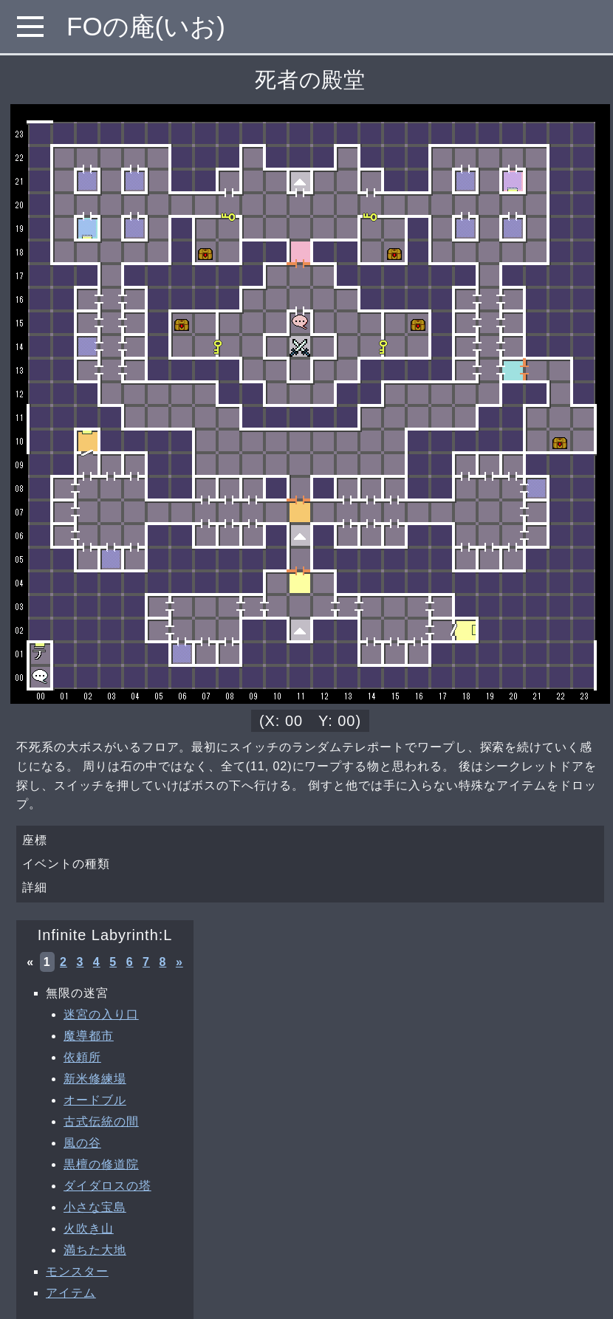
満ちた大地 (95, 1250)
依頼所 (82, 1057)
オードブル (95, 1100)
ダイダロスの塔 (107, 1185)
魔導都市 (89, 1035)
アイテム (71, 1293)
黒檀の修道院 (101, 1164)
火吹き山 (89, 1228)
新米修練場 (95, 1078)
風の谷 (82, 1143)
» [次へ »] (179, 962)
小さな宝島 (95, 1207)
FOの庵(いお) (145, 26)
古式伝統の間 (101, 1121)
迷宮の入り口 (101, 1014)
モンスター (77, 1271)
